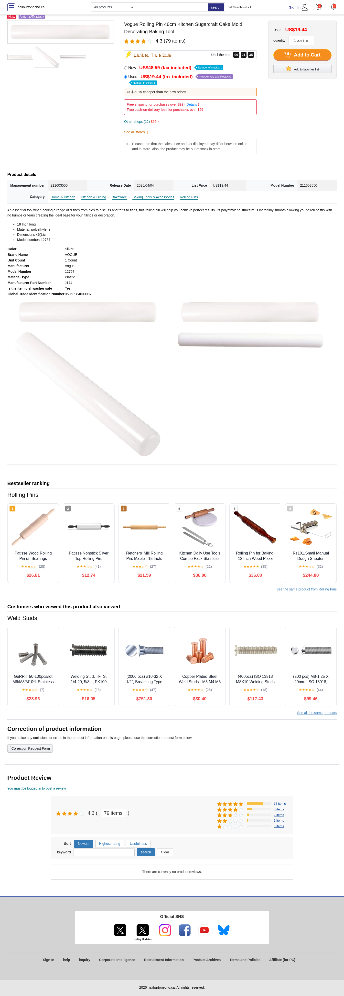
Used (180, 79)
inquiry (84, 960)
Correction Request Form (30, 748)
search (216, 7)
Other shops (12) (141, 122)
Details (191, 104)
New (175, 67)
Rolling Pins (189, 197)
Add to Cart (302, 55)
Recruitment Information (164, 960)
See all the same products (317, 713)
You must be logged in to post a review (36, 788)
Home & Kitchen (63, 197)
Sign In (295, 7)
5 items (279, 809)
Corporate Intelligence (117, 960)
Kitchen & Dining (93, 197)
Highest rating (109, 844)
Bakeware (119, 197)
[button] (333, 6)
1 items (279, 820)
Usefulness (138, 844)
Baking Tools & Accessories (153, 197)
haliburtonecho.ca (31, 7)
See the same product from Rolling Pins (306, 589)
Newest (83, 844)
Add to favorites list (302, 68)
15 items (280, 803)
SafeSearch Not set (239, 7)
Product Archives (207, 960)
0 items (279, 826)
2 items (279, 815)
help (66, 960)
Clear (165, 852)
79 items (113, 813)
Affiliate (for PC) (282, 960)
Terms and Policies (244, 960)
